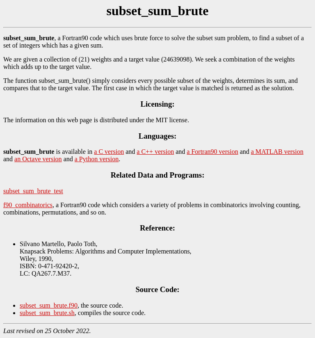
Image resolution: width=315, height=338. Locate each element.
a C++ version (155, 151)
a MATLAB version (277, 151)
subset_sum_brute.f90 (49, 305)
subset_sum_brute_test (33, 190)
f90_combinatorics (27, 204)
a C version (109, 151)
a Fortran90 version (212, 151)
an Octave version (38, 158)
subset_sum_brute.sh (47, 312)
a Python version (97, 158)
